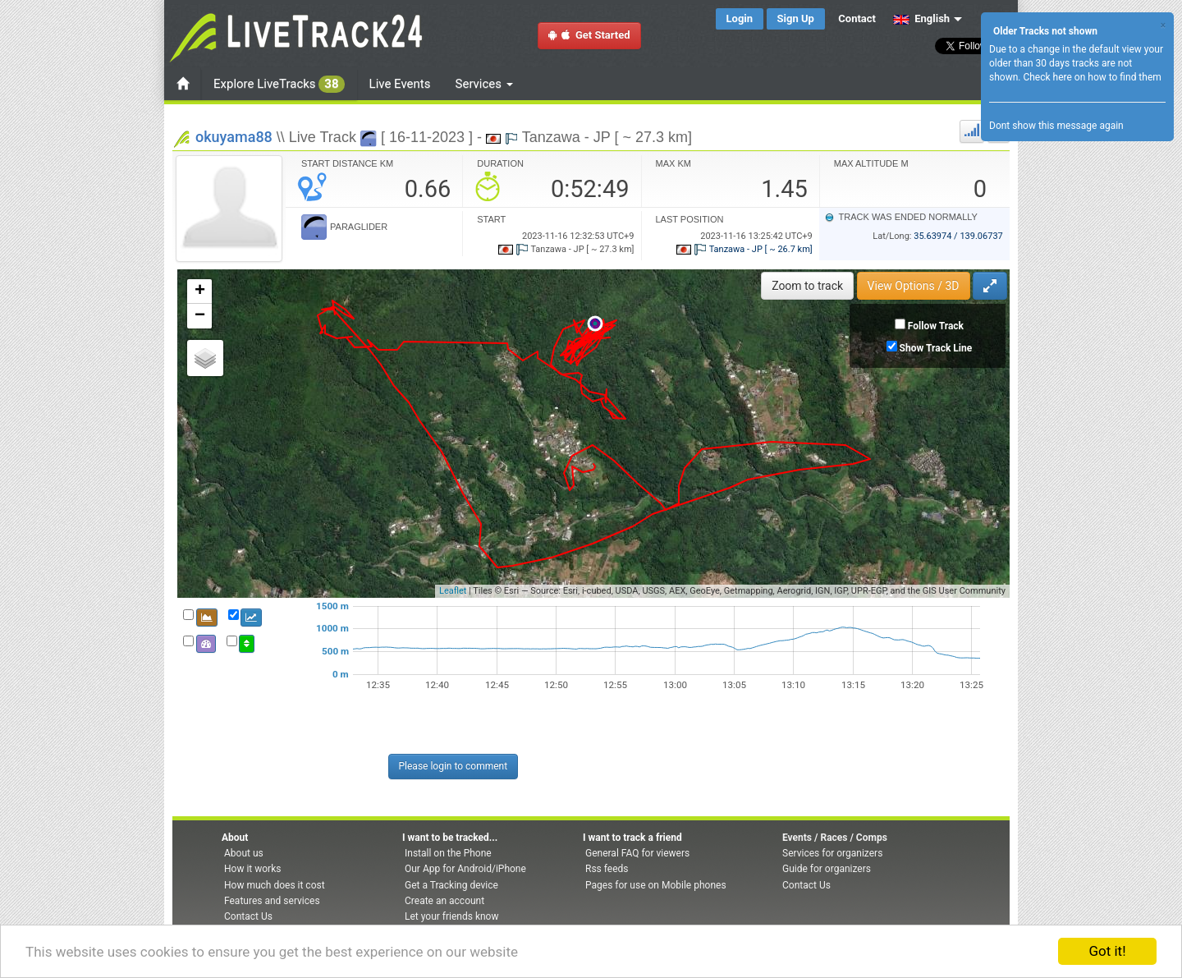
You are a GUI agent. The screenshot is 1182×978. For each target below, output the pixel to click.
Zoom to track (807, 285)
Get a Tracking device (451, 885)
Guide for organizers (826, 869)
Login (740, 18)
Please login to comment (453, 766)
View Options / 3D (914, 285)
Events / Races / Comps (834, 837)
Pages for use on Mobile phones (655, 885)
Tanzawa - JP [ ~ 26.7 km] (744, 249)
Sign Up (795, 18)
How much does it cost (274, 885)
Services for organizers (832, 853)
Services (484, 83)
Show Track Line (936, 348)
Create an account (444, 901)
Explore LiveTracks (279, 84)
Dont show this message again (1056, 125)
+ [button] (200, 291)
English (921, 18)
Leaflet (452, 590)
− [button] (200, 316)
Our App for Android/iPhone (465, 869)
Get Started (589, 35)
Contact (857, 18)
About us (243, 853)
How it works (252, 869)
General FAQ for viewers (637, 853)
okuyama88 (234, 136)
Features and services (272, 901)
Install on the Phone (448, 853)
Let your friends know (451, 916)
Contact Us (248, 916)
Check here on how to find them (1092, 77)
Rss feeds (606, 869)
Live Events (400, 83)
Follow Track (936, 326)
